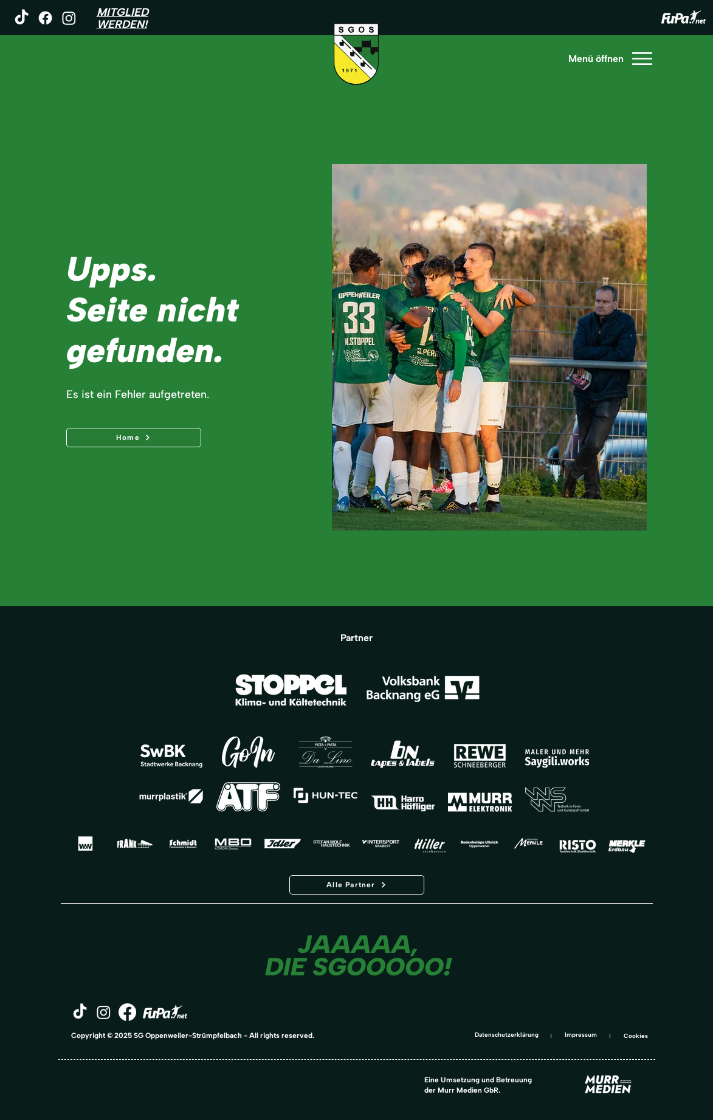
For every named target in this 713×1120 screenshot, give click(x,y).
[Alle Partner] (356, 885)
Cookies (636, 1036)
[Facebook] (45, 18)
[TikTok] (21, 18)
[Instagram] (69, 18)
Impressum (581, 1035)
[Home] (133, 437)
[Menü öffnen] (610, 58)
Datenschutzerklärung (507, 1035)
